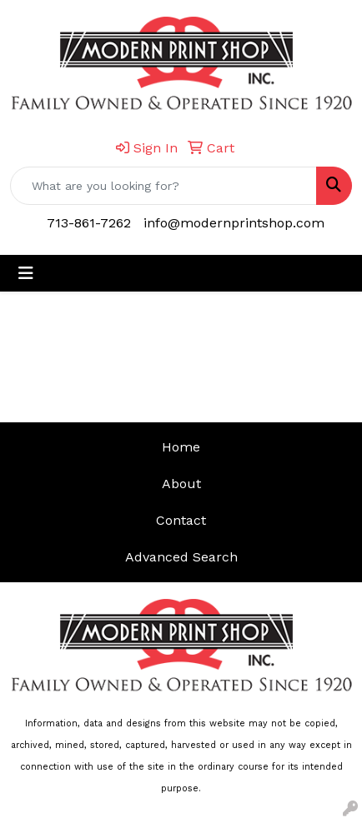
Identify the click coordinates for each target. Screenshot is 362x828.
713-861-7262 (89, 223)
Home (181, 447)
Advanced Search (181, 557)
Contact (181, 520)
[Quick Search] (163, 186)
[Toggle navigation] (25, 273)
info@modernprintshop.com (233, 223)
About (181, 483)
